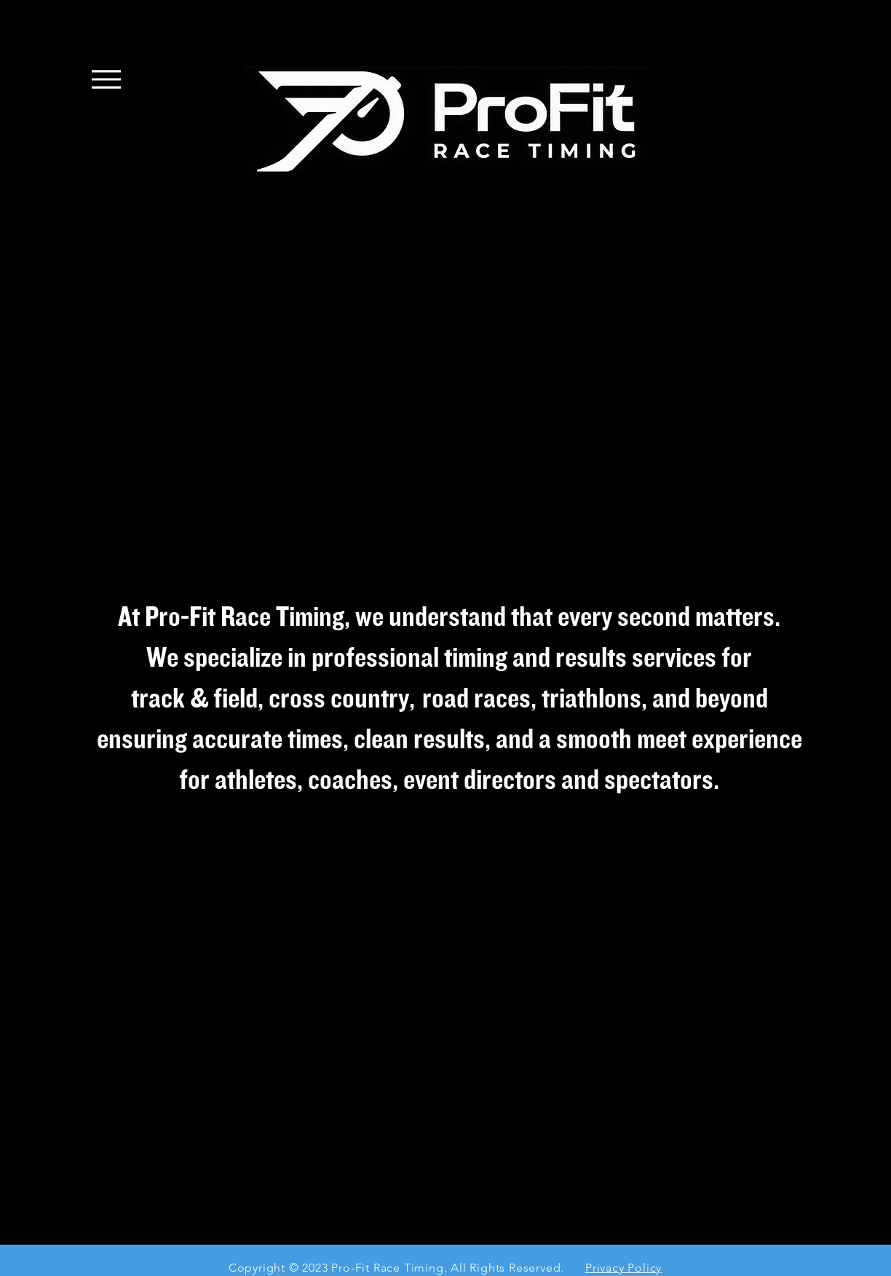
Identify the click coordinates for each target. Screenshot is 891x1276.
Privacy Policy (623, 1268)
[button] (445, 390)
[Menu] (106, 79)
